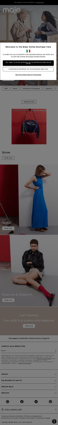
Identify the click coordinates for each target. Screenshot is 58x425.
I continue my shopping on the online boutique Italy (29, 69)
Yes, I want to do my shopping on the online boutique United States (29, 63)
